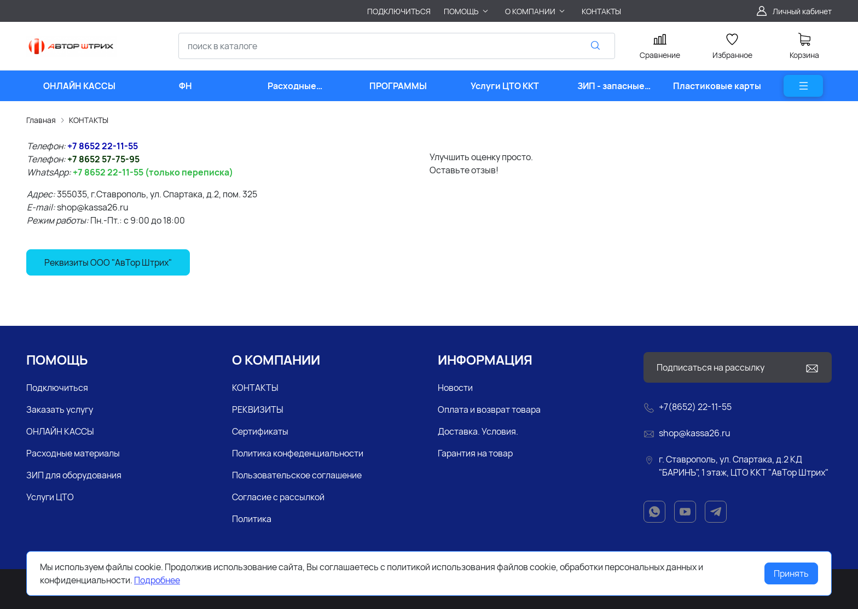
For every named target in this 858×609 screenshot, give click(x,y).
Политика (251, 519)
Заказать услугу (59, 409)
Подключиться (57, 388)
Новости (455, 388)
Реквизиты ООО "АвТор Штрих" (108, 262)
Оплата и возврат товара (489, 409)
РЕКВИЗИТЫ (257, 409)
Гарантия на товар (475, 453)
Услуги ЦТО (50, 497)
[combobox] (396, 46)
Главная (41, 120)
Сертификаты (260, 431)
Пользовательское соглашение (297, 475)
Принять (791, 573)
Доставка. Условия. (478, 431)
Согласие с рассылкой (278, 497)
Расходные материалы (73, 453)
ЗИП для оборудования (73, 475)
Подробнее (157, 580)
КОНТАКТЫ (88, 120)
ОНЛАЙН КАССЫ (60, 431)
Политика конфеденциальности (297, 453)
